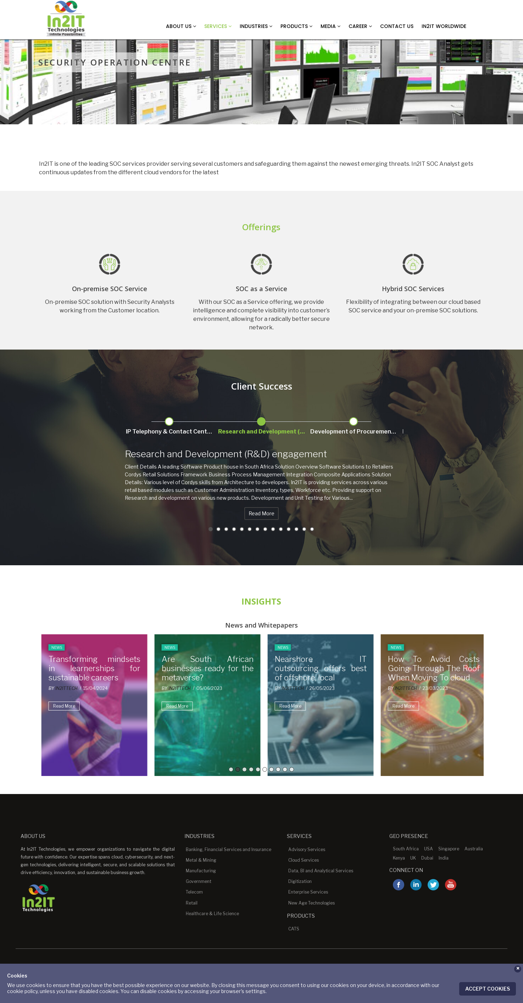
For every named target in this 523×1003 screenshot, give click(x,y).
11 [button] (288, 529)
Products (296, 26)
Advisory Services (306, 849)
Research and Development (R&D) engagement (226, 453)
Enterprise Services (308, 892)
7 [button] (257, 529)
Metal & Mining (201, 860)
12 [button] (296, 529)
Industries (256, 26)
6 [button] (249, 529)
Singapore (448, 848)
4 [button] (234, 529)
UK (413, 858)
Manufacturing (201, 870)
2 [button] (218, 529)
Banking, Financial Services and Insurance (228, 849)
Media (330, 26)
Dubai (427, 858)
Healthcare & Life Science (212, 913)
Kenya (399, 858)
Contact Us (396, 26)
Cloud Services (303, 860)
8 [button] (265, 529)
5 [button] (242, 529)
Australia (473, 848)
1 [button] (210, 529)
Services (218, 26)
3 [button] (226, 529)
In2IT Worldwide (444, 26)
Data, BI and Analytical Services (320, 870)
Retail (191, 903)
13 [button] (304, 529)
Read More (261, 513)
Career (360, 26)
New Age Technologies (311, 903)
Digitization (300, 881)
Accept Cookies (487, 989)
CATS (293, 928)
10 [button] (281, 529)
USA (428, 848)
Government (198, 881)
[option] (261, 424)
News (54, 647)
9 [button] (273, 529)
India (444, 858)
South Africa (406, 848)
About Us (181, 26)
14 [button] (312, 529)
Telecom (194, 892)
